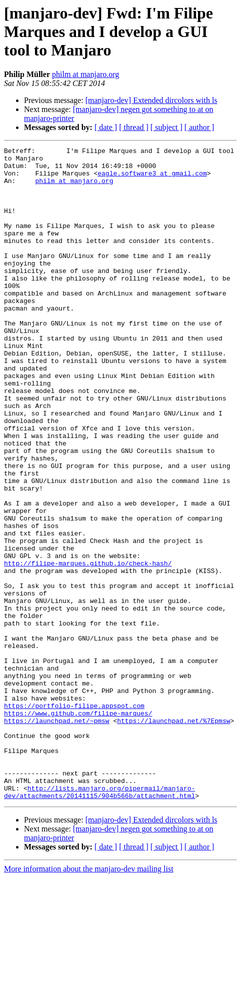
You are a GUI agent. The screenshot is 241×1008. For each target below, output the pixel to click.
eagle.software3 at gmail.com (152, 179)
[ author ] (199, 127)
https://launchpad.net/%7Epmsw (173, 836)
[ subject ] (166, 127)
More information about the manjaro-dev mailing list (89, 999)
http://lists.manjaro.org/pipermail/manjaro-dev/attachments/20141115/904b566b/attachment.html (99, 921)
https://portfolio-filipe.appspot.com (74, 818)
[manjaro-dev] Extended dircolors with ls (152, 100)
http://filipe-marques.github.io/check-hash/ (88, 647)
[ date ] (105, 127)
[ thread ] (133, 127)
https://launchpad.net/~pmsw (57, 836)
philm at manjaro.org (85, 74)
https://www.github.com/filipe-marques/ (78, 827)
